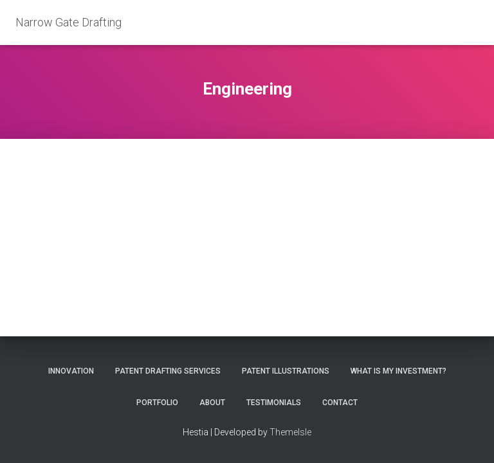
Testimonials (273, 402)
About (212, 402)
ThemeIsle (290, 432)
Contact (340, 402)
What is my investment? (398, 371)
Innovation (71, 371)
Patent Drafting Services (168, 371)
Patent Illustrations (285, 371)
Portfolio (157, 402)
